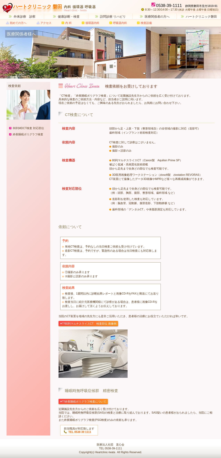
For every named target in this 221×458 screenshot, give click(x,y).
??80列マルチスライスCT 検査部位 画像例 (88, 323)
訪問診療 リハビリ (110, 16)
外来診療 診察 (22, 16)
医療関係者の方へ (155, 16)
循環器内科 (90, 22)
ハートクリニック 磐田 (37, 6)
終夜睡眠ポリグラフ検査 (26, 134)
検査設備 (144, 22)
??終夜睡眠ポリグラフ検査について (83, 401)
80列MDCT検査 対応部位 (26, 128)
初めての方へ (16, 22)
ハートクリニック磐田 (199, 16)
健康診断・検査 (66, 16)
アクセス (44, 22)
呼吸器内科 (118, 22)
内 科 (66, 22)
